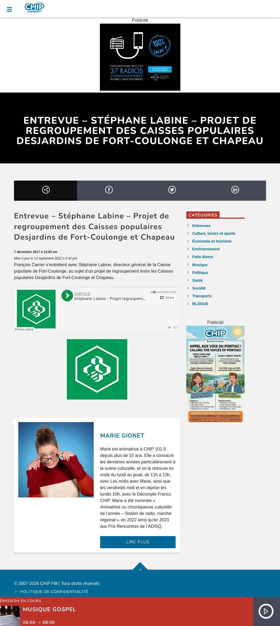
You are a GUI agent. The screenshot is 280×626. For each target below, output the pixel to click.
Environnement (206, 249)
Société (199, 288)
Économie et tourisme (211, 241)
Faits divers (202, 257)
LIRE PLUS (138, 542)
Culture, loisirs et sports (213, 233)
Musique (200, 265)
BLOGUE (200, 304)
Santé (197, 280)
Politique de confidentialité (54, 592)
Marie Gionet (122, 436)
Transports (202, 296)
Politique (200, 272)
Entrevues (201, 226)
